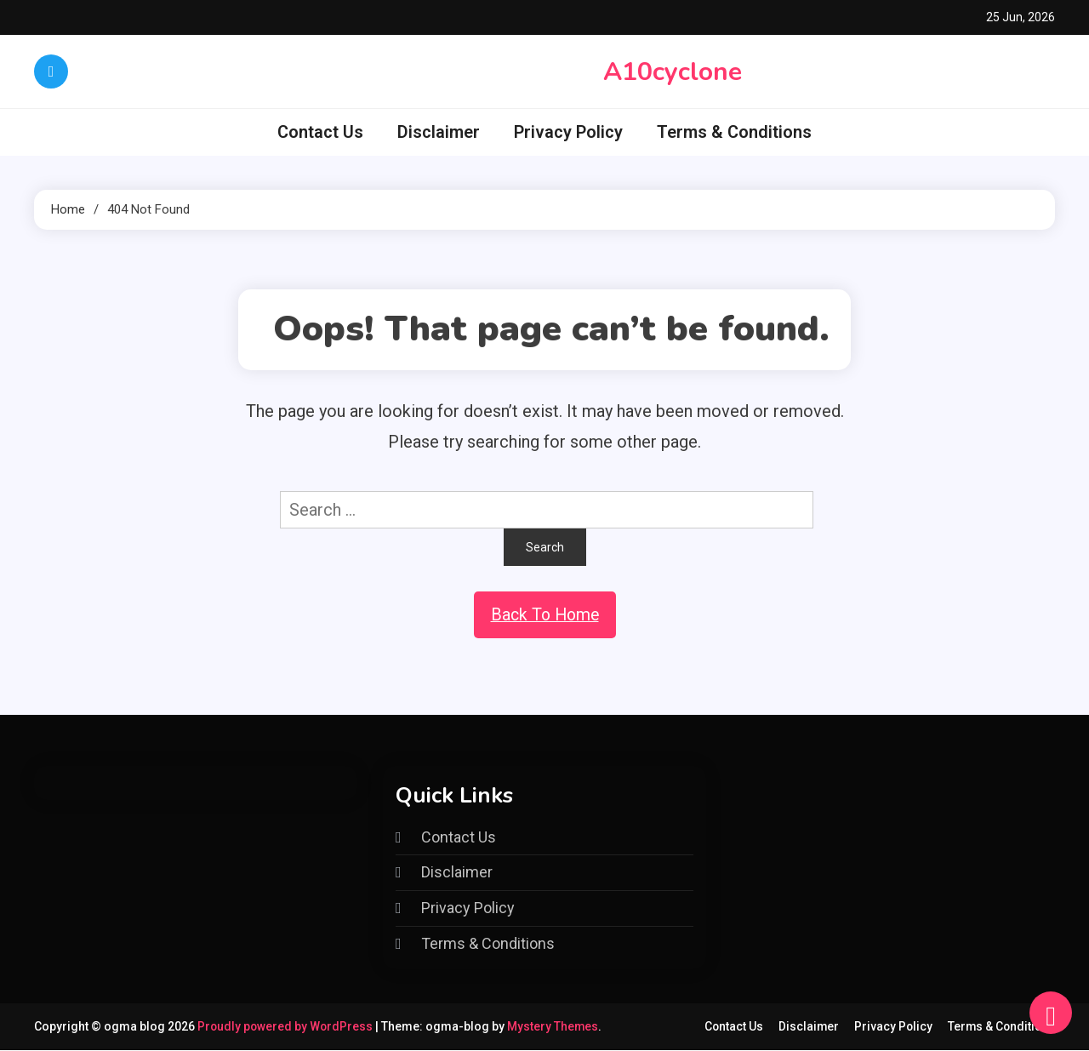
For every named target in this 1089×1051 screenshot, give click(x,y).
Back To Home (544, 615)
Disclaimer (438, 132)
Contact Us (320, 132)
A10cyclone (672, 71)
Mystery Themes (556, 1027)
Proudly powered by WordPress (287, 1027)
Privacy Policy (568, 132)
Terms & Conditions (734, 132)
